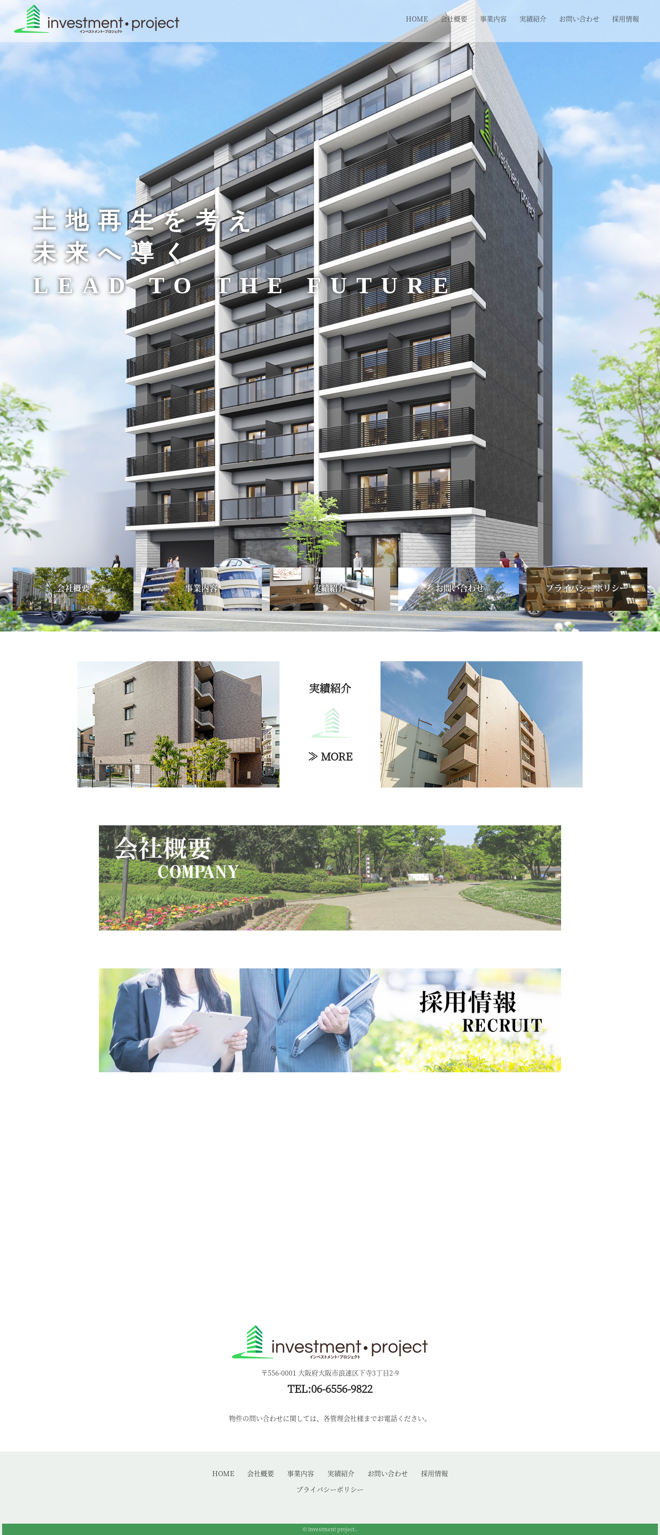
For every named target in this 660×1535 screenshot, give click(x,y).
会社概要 (453, 19)
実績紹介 (532, 19)
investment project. (332, 1528)
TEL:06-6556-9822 (330, 1388)
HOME (417, 19)
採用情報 (625, 19)
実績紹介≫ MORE (330, 722)
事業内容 (493, 19)
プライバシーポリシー (330, 1489)
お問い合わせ (579, 19)
